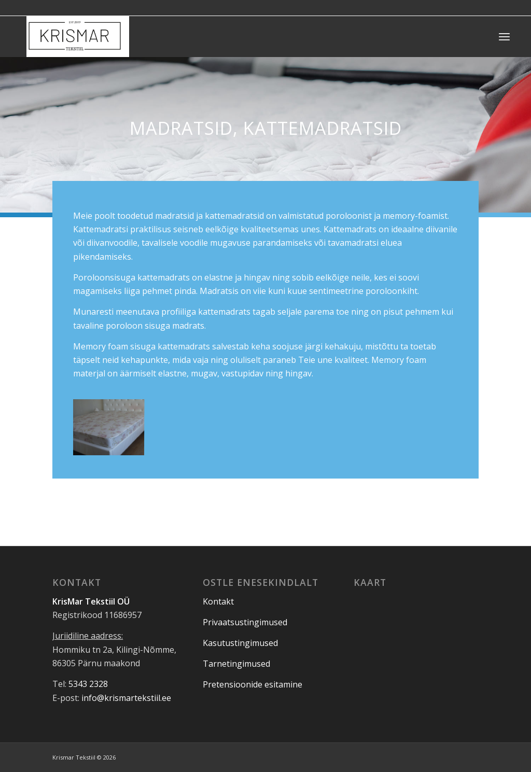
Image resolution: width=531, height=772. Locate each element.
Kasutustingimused (240, 643)
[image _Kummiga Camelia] (112, 426)
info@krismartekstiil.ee (126, 698)
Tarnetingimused (236, 663)
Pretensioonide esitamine (252, 684)
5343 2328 (88, 684)
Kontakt (218, 601)
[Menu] (504, 36)
